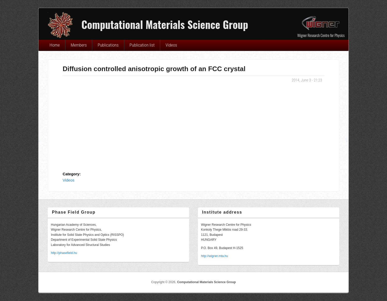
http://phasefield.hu (64, 253)
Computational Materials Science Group (206, 282)
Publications (108, 45)
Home (55, 45)
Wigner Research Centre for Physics (321, 35)
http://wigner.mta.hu (214, 256)
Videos (171, 45)
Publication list (141, 45)
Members (79, 45)
